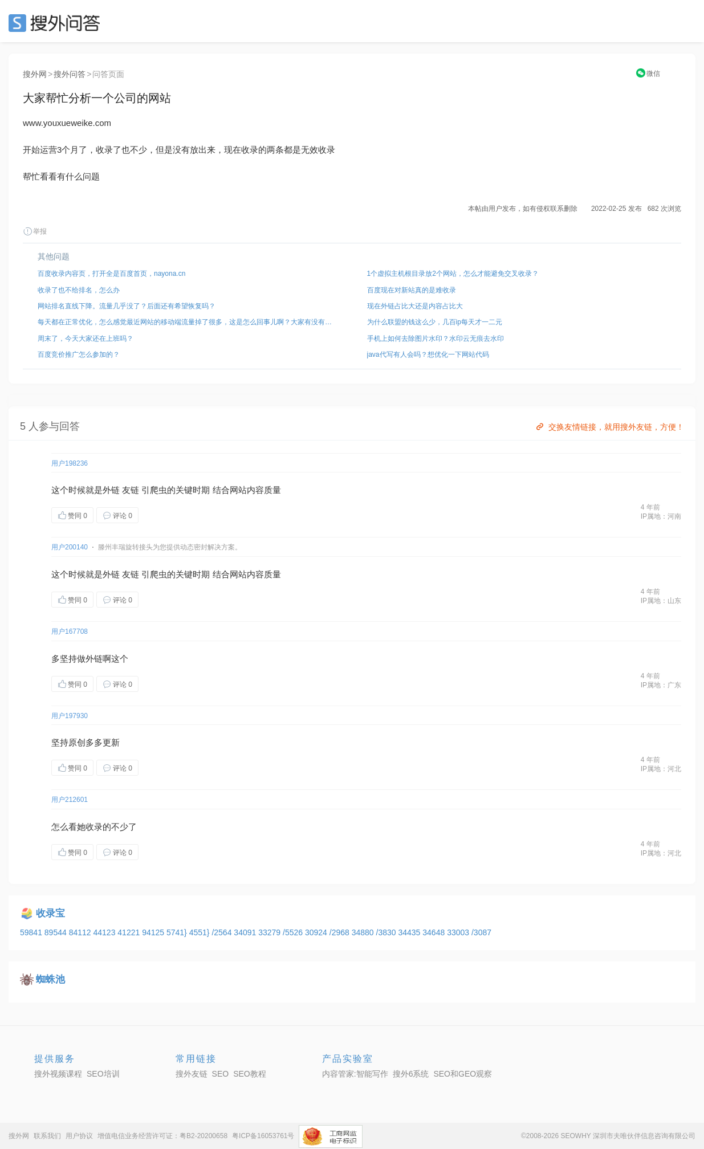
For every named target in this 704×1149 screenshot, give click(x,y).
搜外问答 (70, 74)
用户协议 (79, 1136)
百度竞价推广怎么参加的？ (79, 354)
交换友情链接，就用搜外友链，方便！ (609, 426)
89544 (56, 932)
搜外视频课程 (58, 1073)
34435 (410, 932)
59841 (32, 932)
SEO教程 (249, 1073)
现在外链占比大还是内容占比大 (415, 306)
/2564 (222, 932)
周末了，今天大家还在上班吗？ (85, 339)
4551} (200, 932)
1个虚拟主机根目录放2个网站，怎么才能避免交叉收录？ (453, 274)
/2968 (340, 932)
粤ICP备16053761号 (263, 1136)
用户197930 (69, 716)
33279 (270, 932)
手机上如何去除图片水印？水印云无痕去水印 (435, 339)
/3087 (481, 932)
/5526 (294, 932)
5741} (177, 932)
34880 (364, 932)
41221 (129, 932)
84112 (81, 932)
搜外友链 (191, 1073)
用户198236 (69, 463)
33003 (459, 932)
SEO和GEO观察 (462, 1073)
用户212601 (69, 800)
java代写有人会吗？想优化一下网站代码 (428, 354)
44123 (105, 932)
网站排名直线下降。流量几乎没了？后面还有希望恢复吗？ (126, 306)
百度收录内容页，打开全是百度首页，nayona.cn (111, 274)
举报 (35, 231)
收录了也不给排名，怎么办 (79, 290)
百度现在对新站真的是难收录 (411, 290)
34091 (246, 932)
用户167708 (69, 631)
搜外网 (35, 74)
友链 (130, 490)
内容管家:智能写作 (355, 1073)
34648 (434, 932)
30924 (317, 932)
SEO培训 (103, 1073)
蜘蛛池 (50, 979)
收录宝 (50, 913)
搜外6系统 (411, 1073)
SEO (57, 23)
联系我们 (47, 1136)
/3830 (387, 932)
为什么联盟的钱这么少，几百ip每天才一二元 (434, 322)
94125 (154, 932)
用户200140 (69, 547)
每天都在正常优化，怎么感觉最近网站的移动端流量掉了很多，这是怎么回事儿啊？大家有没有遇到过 (187, 322)
